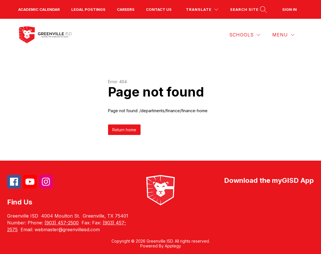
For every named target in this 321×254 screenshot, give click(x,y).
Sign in (289, 9)
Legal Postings (88, 9)
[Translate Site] (202, 9)
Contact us (159, 9)
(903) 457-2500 (61, 223)
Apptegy (173, 245)
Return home (124, 129)
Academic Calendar (39, 9)
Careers (126, 9)
